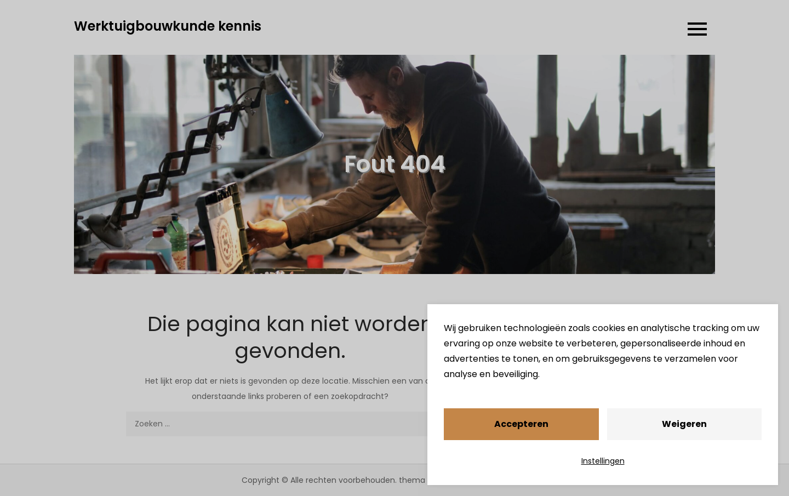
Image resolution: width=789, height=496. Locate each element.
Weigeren (684, 424)
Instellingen (603, 460)
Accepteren (521, 424)
